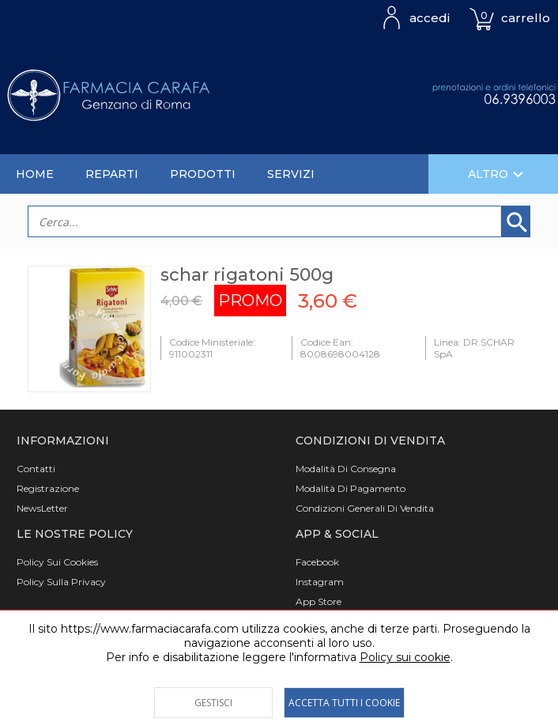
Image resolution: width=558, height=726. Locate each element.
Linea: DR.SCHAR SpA (474, 348)
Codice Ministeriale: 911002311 (212, 348)
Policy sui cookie (405, 657)
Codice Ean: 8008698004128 (340, 348)
